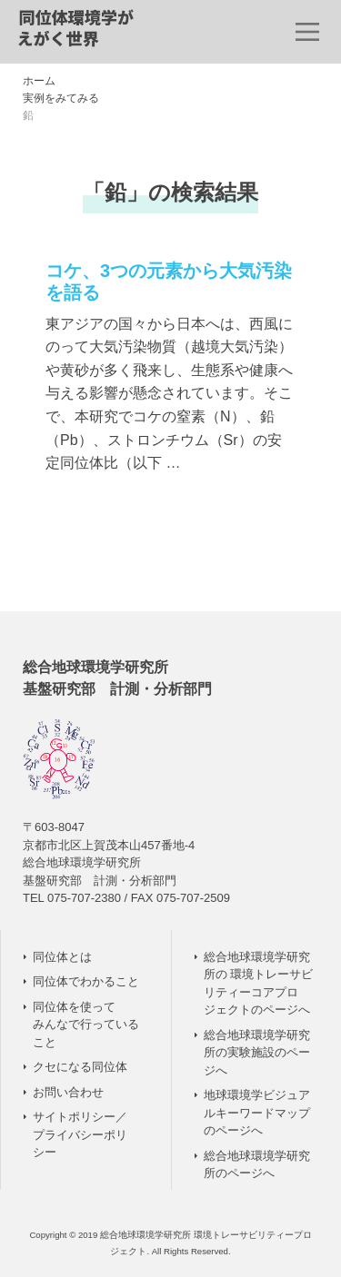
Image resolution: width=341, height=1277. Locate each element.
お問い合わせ (68, 1092)
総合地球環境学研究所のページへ (257, 1165)
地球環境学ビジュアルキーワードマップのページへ (257, 1112)
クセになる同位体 (80, 1067)
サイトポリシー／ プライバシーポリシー (80, 1134)
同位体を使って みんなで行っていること (86, 1024)
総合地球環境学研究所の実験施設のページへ (257, 1052)
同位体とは (62, 957)
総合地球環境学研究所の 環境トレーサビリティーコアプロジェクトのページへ (259, 983)
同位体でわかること (86, 981)
